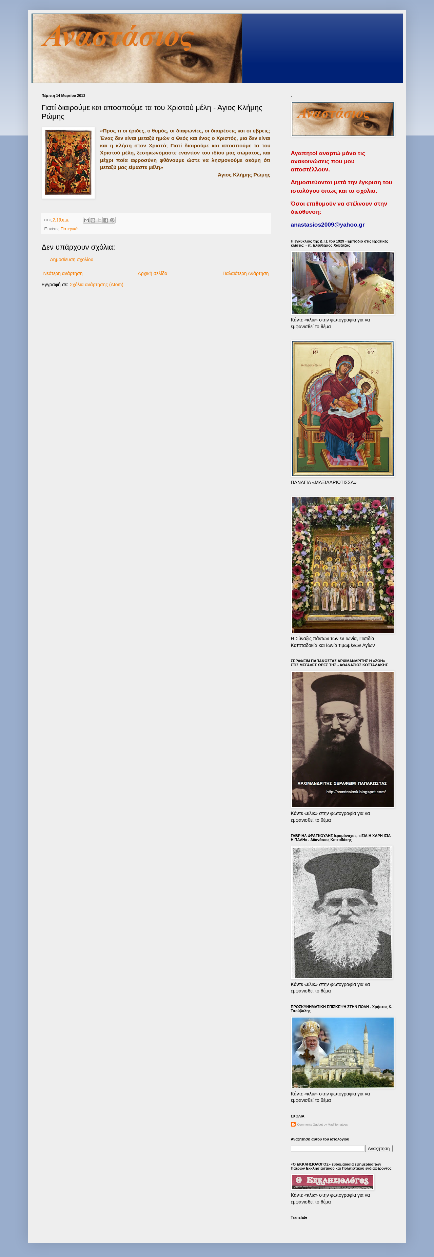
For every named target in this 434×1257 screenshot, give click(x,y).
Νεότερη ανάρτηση (63, 273)
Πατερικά (69, 229)
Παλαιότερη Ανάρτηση (245, 273)
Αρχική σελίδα (152, 273)
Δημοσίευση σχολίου (72, 259)
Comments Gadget (310, 1124)
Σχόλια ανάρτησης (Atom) (96, 284)
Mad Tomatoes (338, 1124)
